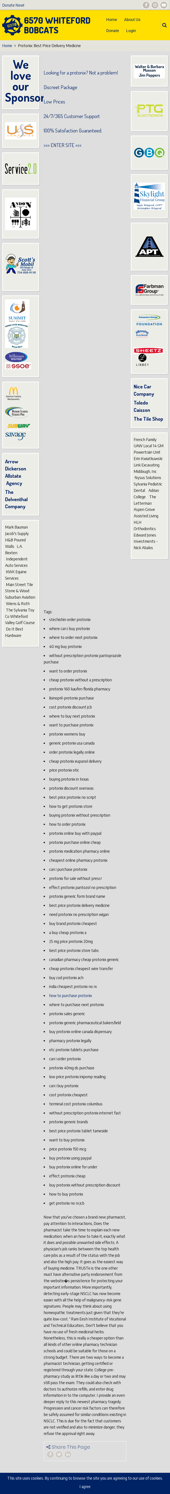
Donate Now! (13, 5)
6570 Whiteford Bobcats (57, 25)
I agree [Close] (85, 1486)
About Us (132, 19)
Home (111, 19)
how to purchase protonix (70, 995)
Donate (112, 30)
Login (131, 30)
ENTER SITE (62, 145)
